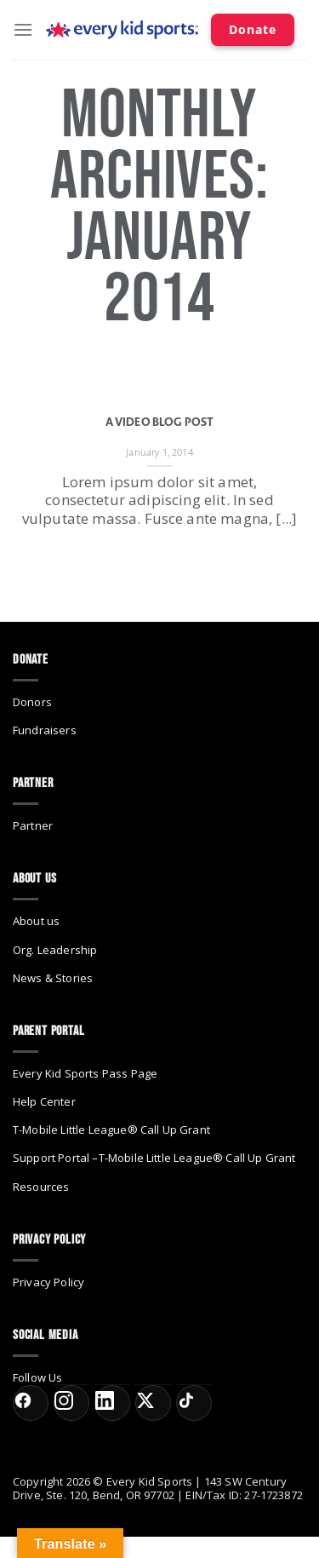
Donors (32, 702)
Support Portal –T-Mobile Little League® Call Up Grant (154, 1157)
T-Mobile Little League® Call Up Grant (111, 1129)
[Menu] (23, 29)
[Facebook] (30, 1403)
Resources (41, 1186)
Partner (33, 825)
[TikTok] (194, 1403)
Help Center (44, 1101)
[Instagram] (71, 1403)
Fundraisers (45, 730)
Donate (252, 29)
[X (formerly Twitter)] (153, 1403)
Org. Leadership (55, 949)
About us (36, 920)
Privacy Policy (48, 1282)
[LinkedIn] (112, 1403)
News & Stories (53, 978)
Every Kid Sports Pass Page (85, 1073)
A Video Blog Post (159, 422)
